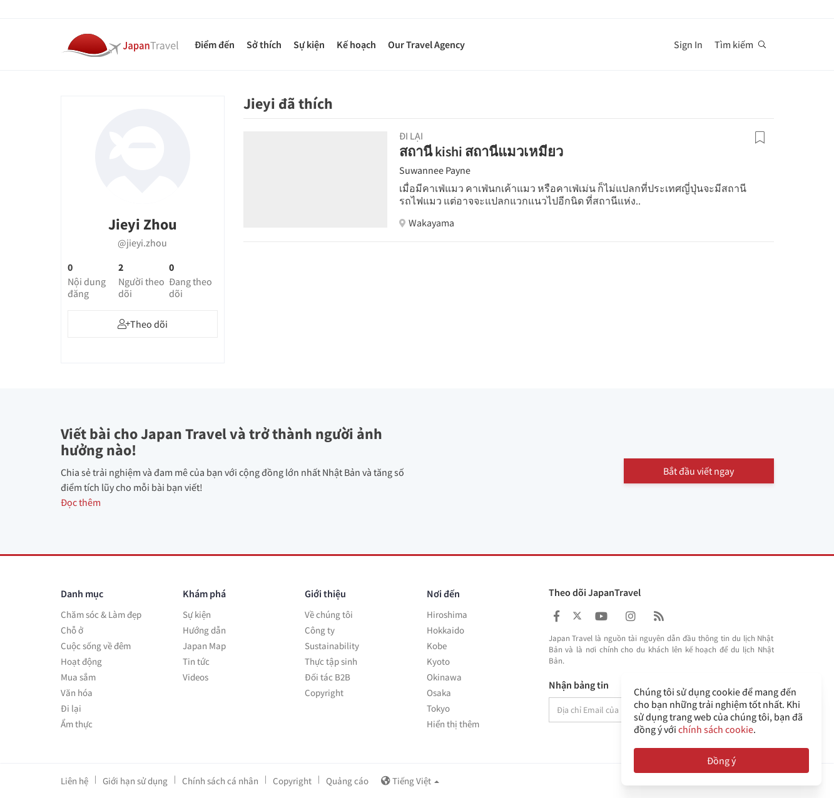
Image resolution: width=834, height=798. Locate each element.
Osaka (439, 693)
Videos (195, 677)
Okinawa (444, 677)
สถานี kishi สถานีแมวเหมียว (481, 151)
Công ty (320, 630)
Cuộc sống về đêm (96, 646)
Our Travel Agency (426, 44)
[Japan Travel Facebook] (556, 616)
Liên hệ (74, 781)
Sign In (688, 44)
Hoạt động (81, 661)
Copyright (324, 693)
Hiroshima (447, 614)
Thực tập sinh (331, 661)
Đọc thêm (81, 502)
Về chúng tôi (329, 614)
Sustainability (332, 646)
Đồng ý (721, 760)
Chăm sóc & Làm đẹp (101, 614)
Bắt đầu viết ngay (698, 471)
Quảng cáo (347, 781)
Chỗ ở (72, 630)
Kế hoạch (356, 44)
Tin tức (196, 661)
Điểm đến (215, 44)
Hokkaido (445, 630)
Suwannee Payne (434, 170)
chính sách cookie (715, 729)
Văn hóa (77, 693)
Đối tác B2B (327, 677)
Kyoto (438, 661)
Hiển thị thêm (453, 724)
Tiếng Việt (410, 781)
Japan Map (204, 646)
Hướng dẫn (204, 630)
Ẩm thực (77, 724)
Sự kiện (309, 44)
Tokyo (438, 708)
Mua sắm (78, 677)
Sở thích (264, 44)
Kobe (437, 646)
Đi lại (71, 708)
